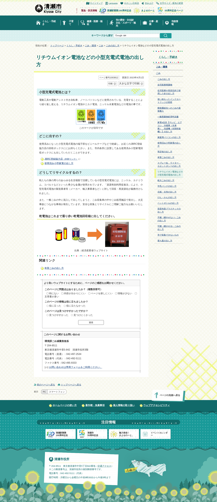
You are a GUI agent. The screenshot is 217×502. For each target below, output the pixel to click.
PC (44, 392)
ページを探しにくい (102, 293)
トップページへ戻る (71, 384)
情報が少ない (125, 293)
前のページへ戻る (46, 384)
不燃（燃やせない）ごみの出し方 (169, 219)
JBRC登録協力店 (62, 159)
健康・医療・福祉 (94, 22)
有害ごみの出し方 (54, 268)
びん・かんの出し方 (166, 197)
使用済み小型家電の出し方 (58, 163)
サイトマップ (96, 3)
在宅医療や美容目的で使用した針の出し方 (169, 92)
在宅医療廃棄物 (164, 85)
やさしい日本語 (131, 3)
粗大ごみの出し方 (165, 180)
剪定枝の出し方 (164, 152)
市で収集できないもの (168, 235)
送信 (91, 322)
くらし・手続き (48, 22)
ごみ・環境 (90, 45)
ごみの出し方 (113, 45)
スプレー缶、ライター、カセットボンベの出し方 (169, 164)
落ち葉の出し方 (164, 241)
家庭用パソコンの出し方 (169, 137)
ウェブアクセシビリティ (156, 405)
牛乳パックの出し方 (166, 186)
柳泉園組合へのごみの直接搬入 (169, 109)
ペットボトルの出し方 (168, 203)
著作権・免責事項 (95, 405)
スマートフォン (57, 392)
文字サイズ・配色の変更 (171, 3)
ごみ (101, 45)
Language (113, 3)
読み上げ (149, 3)
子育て (71, 22)
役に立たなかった (76, 305)
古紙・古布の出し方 (166, 192)
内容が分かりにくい (75, 293)
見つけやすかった (58, 315)
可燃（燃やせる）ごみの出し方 (169, 228)
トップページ (57, 45)
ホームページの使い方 (65, 405)
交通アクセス (104, 466)
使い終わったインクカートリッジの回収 (169, 101)
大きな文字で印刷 (129, 83)
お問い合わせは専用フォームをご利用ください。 (75, 367)
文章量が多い (52, 296)
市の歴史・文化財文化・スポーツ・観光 (126, 23)
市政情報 (174, 22)
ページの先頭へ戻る (170, 395)
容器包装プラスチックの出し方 (169, 210)
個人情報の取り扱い (124, 405)
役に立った (55, 305)
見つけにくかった (83, 315)
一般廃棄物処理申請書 (168, 117)
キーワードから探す (102, 35)
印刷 (110, 83)
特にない (54, 293)
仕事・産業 (153, 22)
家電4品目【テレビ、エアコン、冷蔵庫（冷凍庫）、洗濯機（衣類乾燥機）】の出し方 (169, 127)
